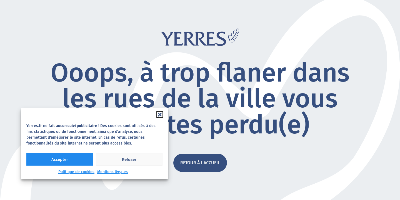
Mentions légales (112, 171)
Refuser (129, 159)
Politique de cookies (76, 171)
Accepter (59, 159)
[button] (159, 114)
